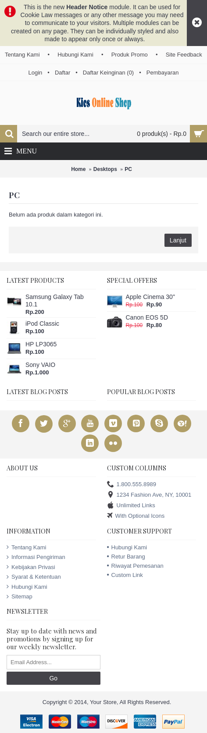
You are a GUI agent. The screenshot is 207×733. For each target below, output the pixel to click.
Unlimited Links (131, 505)
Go (53, 678)
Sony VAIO (40, 364)
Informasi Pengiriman (36, 557)
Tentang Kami (26, 547)
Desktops (105, 169)
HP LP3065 (41, 344)
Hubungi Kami (27, 587)
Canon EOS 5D (147, 317)
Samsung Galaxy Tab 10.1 (54, 300)
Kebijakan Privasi (31, 567)
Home (78, 169)
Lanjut (178, 240)
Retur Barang (126, 556)
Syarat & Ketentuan (34, 576)
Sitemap (19, 596)
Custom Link (125, 575)
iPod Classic (42, 323)
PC (128, 169)
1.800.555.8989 (131, 484)
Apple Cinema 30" (150, 296)
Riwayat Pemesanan (135, 565)
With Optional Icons (136, 516)
